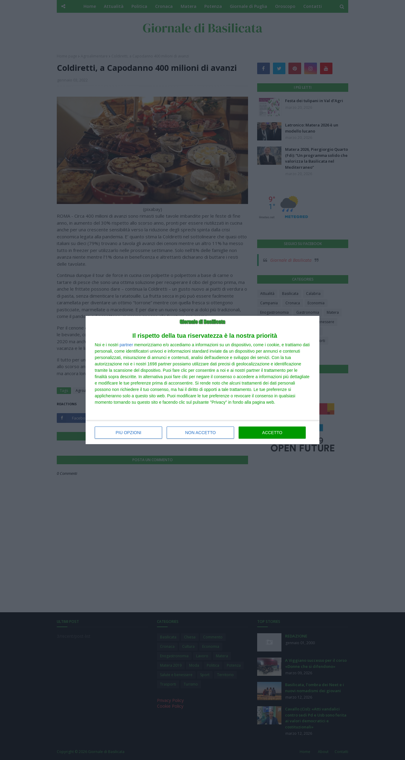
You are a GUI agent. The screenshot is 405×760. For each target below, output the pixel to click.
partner (126, 345)
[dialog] (202, 380)
